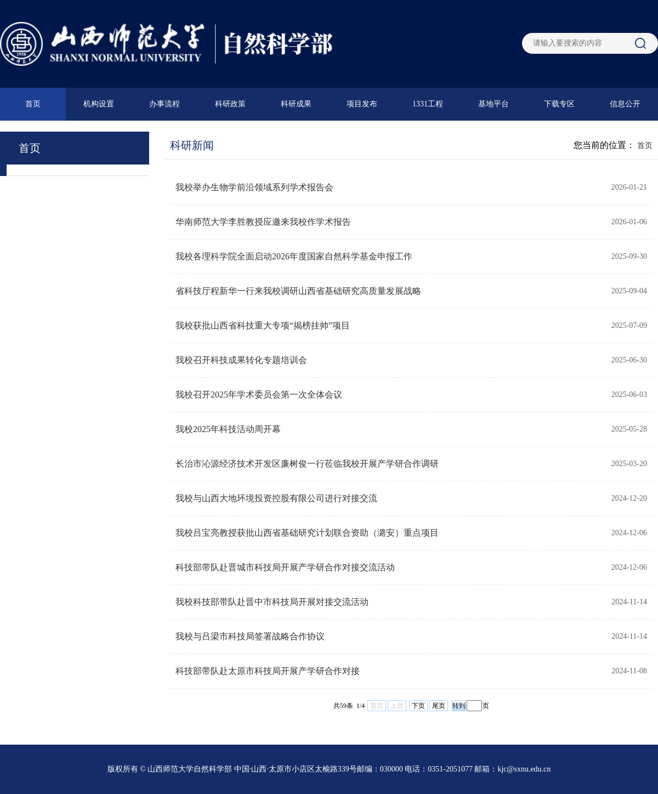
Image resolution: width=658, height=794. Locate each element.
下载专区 (559, 104)
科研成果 (296, 104)
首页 (33, 104)
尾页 (438, 706)
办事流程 (164, 104)
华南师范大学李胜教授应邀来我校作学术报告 (263, 221)
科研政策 (230, 104)
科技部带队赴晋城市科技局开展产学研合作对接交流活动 (285, 567)
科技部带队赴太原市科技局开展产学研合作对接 (267, 671)
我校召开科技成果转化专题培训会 (241, 360)
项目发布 (362, 104)
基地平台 (493, 104)
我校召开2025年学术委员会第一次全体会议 (258, 394)
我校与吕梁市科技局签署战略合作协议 (250, 636)
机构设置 (98, 104)
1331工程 (427, 104)
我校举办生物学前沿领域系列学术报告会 (254, 187)
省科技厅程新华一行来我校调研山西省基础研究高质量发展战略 (298, 291)
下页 (418, 706)
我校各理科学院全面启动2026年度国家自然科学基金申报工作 (293, 256)
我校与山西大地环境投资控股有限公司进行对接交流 (276, 498)
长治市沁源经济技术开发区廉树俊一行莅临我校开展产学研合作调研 (307, 463)
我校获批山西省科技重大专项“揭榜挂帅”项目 (262, 325)
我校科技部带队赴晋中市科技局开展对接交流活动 (271, 601)
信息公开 (625, 104)
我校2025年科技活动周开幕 (228, 429)
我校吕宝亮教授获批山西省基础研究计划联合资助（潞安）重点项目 (307, 532)
